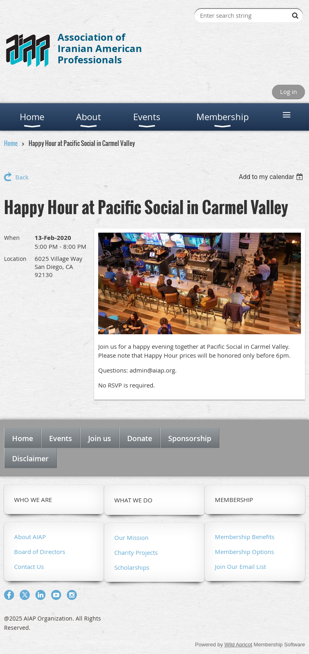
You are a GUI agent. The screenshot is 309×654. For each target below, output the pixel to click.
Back (22, 177)
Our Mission (131, 537)
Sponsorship (189, 438)
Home (11, 143)
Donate (139, 438)
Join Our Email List (240, 566)
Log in (288, 91)
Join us (99, 438)
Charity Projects (136, 552)
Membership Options (244, 552)
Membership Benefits (244, 537)
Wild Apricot (238, 645)
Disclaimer (30, 458)
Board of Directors (39, 552)
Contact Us (29, 566)
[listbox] (272, 177)
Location (15, 258)
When (12, 238)
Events (60, 438)
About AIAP (30, 537)
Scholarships (131, 567)
